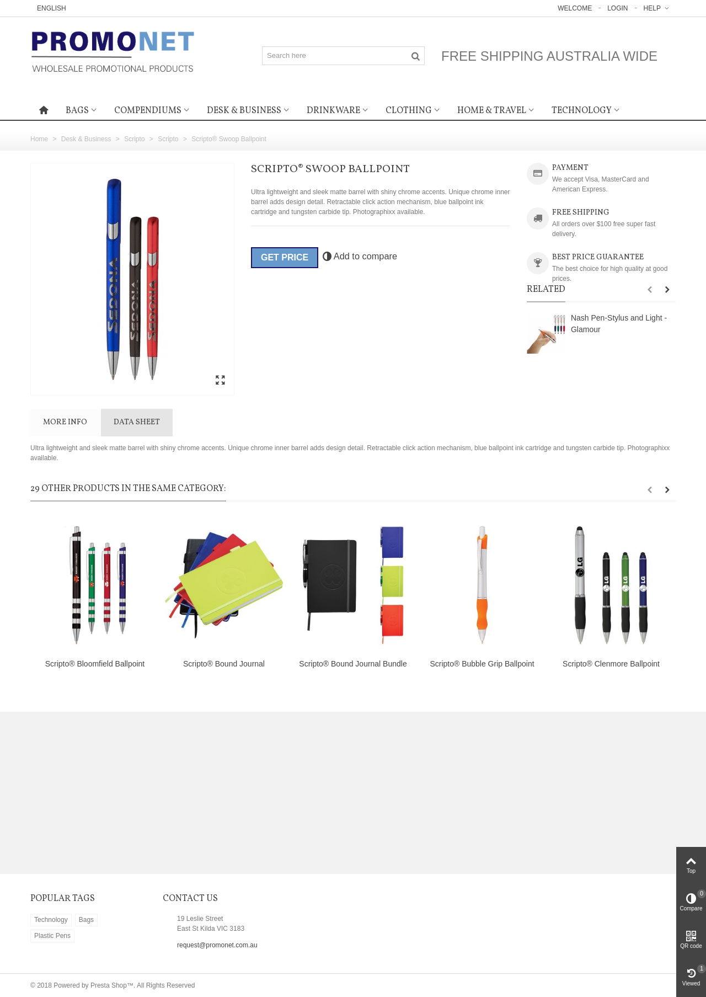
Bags (77, 111)
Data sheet (137, 422)
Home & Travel (491, 111)
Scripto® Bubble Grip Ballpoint (482, 663)
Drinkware (333, 111)
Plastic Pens (52, 936)
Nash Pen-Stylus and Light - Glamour (619, 323)
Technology (582, 111)
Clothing (409, 111)
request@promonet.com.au (217, 945)
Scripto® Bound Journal (224, 663)
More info (65, 422)
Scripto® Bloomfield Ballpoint (95, 663)
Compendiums (147, 111)
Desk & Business (244, 111)
